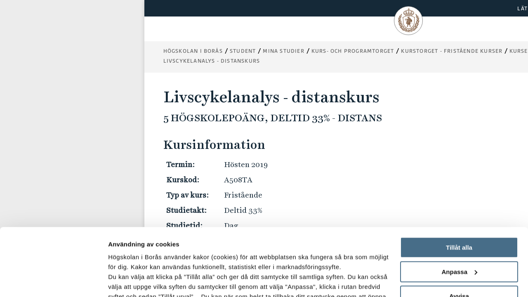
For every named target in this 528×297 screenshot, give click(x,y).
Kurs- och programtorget (352, 50)
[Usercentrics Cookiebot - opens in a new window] (53, 281)
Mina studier (283, 50)
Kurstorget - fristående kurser (451, 50)
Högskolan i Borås (193, 50)
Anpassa (459, 204)
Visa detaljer (126, 280)
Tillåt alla (459, 180)
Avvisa (459, 228)
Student (243, 50)
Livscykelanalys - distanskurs (211, 60)
